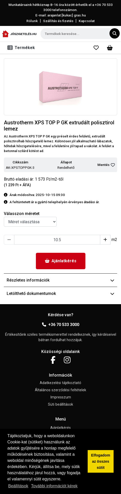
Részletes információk (60, 280)
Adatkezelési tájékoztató (60, 383)
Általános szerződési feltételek (60, 390)
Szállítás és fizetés (58, 21)
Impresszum (60, 397)
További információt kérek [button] (54, 486)
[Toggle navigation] (22, 48)
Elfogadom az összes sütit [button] (100, 461)
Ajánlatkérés (60, 260)
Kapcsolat (87, 21)
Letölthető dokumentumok (60, 293)
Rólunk (32, 21)
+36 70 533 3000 (60, 324)
